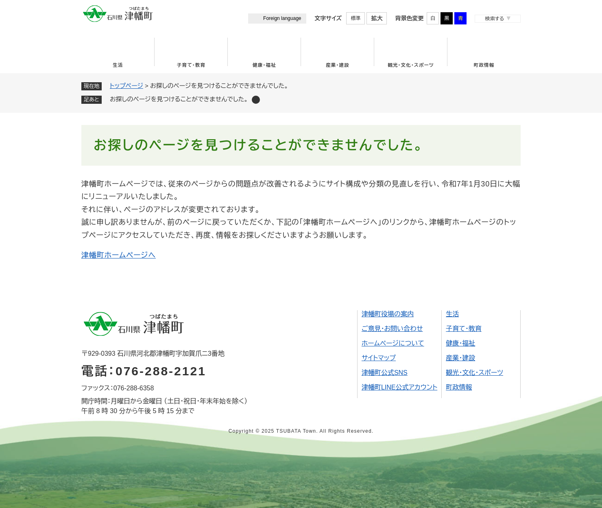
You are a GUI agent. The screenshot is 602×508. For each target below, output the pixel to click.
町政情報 (484, 65)
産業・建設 (337, 65)
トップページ (126, 85)
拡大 (376, 18)
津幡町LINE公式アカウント (399, 387)
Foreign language (282, 18)
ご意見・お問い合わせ (392, 328)
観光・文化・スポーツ (411, 65)
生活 (118, 65)
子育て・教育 (191, 65)
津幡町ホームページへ (118, 255)
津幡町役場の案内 (388, 314)
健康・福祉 (264, 65)
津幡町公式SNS (385, 372)
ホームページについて (393, 343)
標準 (355, 18)
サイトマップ (379, 358)
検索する (494, 19)
